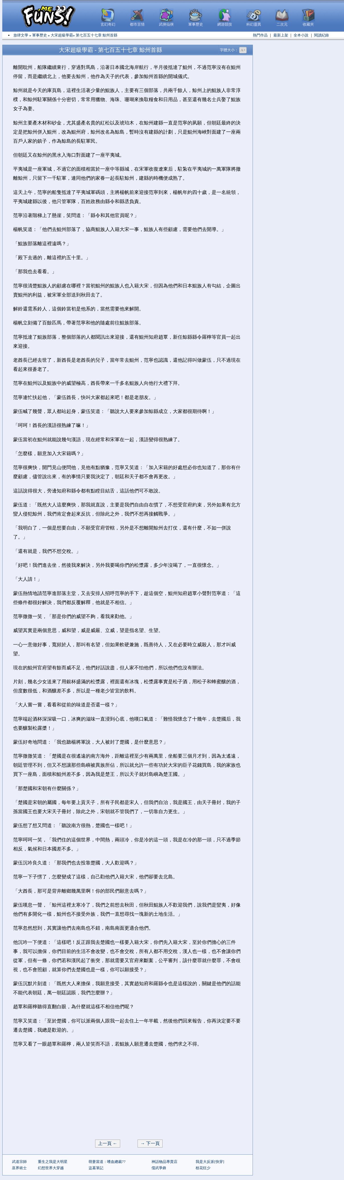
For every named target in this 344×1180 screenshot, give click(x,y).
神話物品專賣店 (164, 1161)
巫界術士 (19, 1168)
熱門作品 (260, 35)
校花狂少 (203, 1168)
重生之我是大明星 (52, 1161)
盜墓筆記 (96, 1168)
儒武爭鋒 (158, 1168)
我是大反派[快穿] (210, 1161)
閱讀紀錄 (321, 35)
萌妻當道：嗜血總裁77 (107, 1161)
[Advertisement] (127, 1094)
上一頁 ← (107, 1143)
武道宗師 (19, 1161)
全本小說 (301, 35)
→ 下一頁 (150, 1143)
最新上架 (280, 35)
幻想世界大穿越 (51, 1168)
